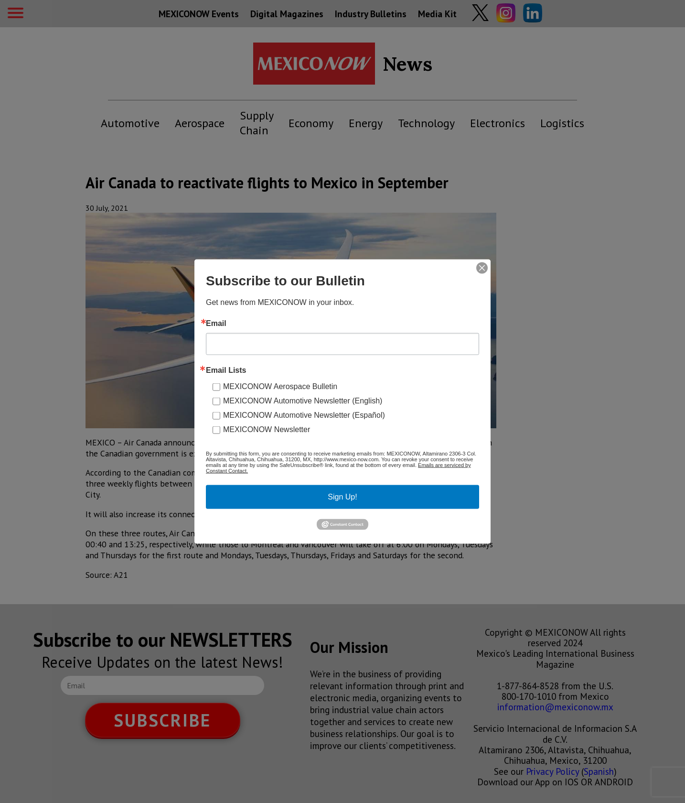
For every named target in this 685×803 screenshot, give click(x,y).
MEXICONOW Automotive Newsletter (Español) (304, 415)
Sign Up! (342, 497)
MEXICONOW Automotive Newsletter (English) (302, 401)
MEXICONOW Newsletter (266, 429)
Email (216, 323)
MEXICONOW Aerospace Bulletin (280, 386)
